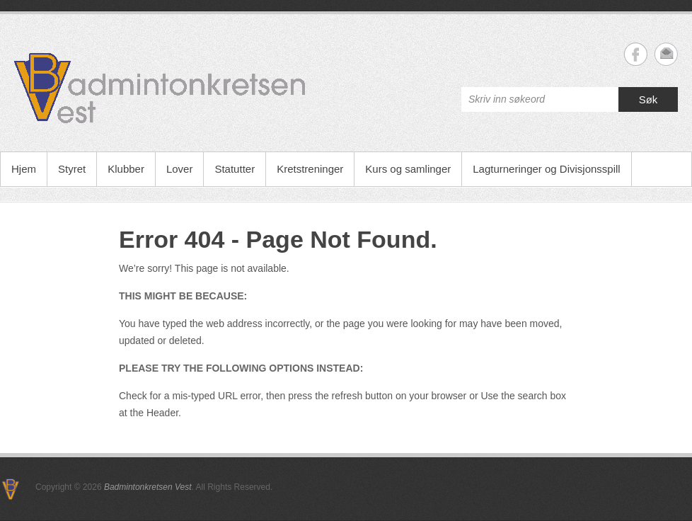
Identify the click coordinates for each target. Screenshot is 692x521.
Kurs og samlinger (408, 169)
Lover (179, 169)
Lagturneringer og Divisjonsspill (546, 169)
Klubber (126, 169)
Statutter (234, 169)
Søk (648, 99)
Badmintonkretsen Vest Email (666, 54)
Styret (72, 169)
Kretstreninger (310, 169)
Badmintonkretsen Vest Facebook (635, 54)
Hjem (23, 169)
